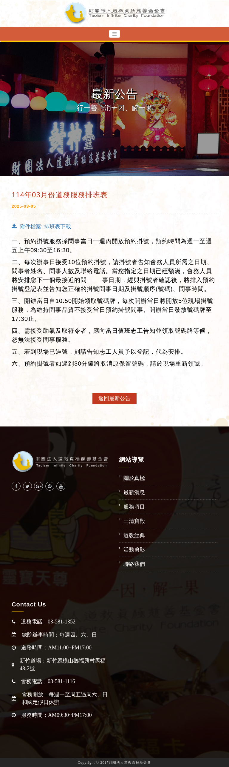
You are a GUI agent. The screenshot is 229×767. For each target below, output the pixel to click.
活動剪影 (134, 550)
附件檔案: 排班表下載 (41, 227)
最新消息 (134, 492)
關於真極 (134, 478)
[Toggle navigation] (114, 34)
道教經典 (134, 535)
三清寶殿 (134, 521)
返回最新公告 (114, 398)
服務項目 (134, 507)
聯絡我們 (134, 564)
